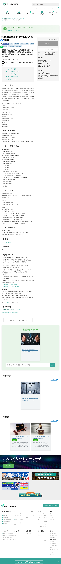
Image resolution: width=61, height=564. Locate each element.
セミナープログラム (13, 71)
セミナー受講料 (12, 76)
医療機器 (16, 43)
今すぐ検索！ (8, 465)
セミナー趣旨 (11, 69)
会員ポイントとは (54, 534)
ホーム (3, 18)
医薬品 (32, 43)
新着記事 (5, 514)
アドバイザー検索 (42, 515)
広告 (11, 43)
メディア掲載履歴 (42, 540)
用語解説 (5, 522)
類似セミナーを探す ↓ (13, 30)
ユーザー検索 (41, 513)
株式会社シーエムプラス (8, 242)
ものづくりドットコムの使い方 (10, 534)
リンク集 (40, 538)
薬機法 (27, 43)
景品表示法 (4, 46)
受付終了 (48, 43)
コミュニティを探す (31, 513)
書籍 (51, 515)
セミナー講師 (11, 74)
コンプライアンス (19, 309)
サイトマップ (41, 536)
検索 (52, 364)
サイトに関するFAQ (7, 536)
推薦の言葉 (52, 536)
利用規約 (52, 541)
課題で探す (5, 516)
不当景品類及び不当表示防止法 (14, 46)
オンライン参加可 (4, 43)
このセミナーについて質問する (18, 320)
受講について (11, 79)
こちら (7, 302)
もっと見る (54, 379)
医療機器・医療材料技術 (8, 309)
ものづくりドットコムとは (9, 532)
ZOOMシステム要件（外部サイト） (12, 284)
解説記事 (14, 439)
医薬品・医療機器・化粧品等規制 (10, 312)
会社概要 (29, 532)
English (40, 542)
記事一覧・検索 (6, 520)
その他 (51, 517)
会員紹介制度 (53, 532)
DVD (51, 513)
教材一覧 (52, 519)
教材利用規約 (53, 543)
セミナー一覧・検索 (19, 513)
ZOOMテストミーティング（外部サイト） (13, 286)
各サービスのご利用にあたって (10, 538)
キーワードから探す (7, 518)
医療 (22, 43)
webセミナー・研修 (10, 18)
